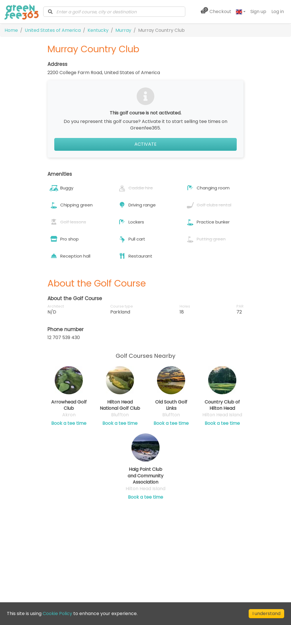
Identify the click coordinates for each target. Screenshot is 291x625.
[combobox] (114, 12)
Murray (123, 30)
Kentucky (98, 30)
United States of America (53, 30)
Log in (277, 11)
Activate (145, 144)
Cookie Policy (57, 613)
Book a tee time (68, 423)
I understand (266, 613)
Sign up (258, 11)
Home (11, 30)
